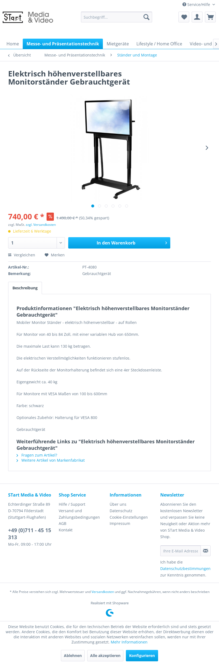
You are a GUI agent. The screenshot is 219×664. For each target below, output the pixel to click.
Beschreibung (25, 287)
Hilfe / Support (72, 504)
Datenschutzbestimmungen (185, 568)
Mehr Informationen (129, 642)
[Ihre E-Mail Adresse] (180, 550)
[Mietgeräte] (118, 44)
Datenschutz (121, 510)
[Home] (13, 44)
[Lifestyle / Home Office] (159, 44)
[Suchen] (146, 17)
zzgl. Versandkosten (41, 224)
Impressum (120, 523)
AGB (62, 523)
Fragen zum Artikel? (37, 455)
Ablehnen (73, 655)
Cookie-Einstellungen (129, 517)
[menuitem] (116, 17)
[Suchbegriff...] (116, 17)
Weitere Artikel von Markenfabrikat (51, 460)
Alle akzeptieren (105, 655)
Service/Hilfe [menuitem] (196, 4)
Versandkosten (102, 591)
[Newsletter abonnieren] (206, 550)
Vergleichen (21, 254)
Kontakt (66, 529)
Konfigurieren (142, 655)
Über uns (118, 504)
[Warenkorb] (210, 17)
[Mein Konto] (197, 17)
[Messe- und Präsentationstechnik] (63, 44)
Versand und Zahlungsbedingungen (79, 514)
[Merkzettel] (183, 17)
